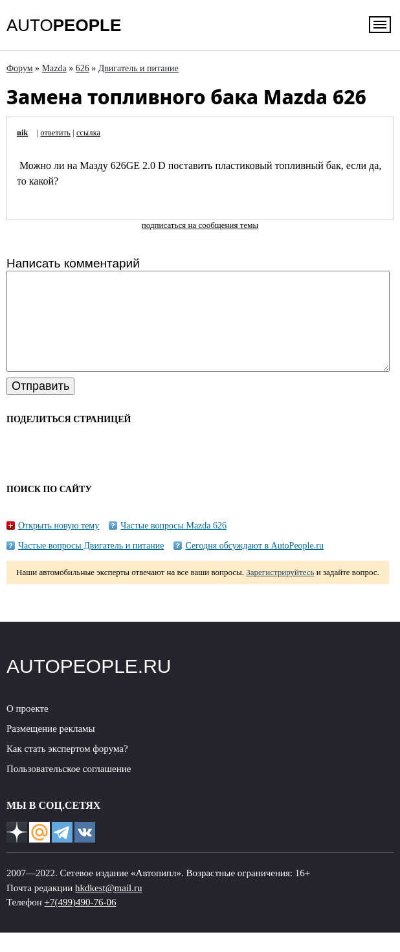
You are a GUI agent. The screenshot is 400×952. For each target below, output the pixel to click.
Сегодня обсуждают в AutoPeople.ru (254, 565)
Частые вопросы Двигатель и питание (91, 565)
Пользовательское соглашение (68, 788)
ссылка (88, 132)
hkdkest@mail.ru (108, 907)
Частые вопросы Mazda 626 (173, 545)
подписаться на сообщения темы (200, 225)
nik (22, 132)
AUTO (63, 25)
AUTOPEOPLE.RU (89, 685)
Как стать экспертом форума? (67, 768)
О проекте (27, 728)
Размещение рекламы (50, 748)
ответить (56, 132)
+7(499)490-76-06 (81, 921)
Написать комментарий (73, 263)
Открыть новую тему (58, 545)
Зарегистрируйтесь (280, 591)
